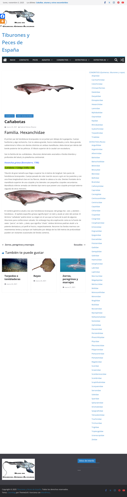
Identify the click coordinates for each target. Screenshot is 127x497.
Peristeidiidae (97, 333)
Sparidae (95, 398)
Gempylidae (97, 251)
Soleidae (95, 394)
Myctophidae (97, 313)
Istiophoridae (97, 264)
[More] (2, 21)
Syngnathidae (97, 411)
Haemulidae (97, 259)
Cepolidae (96, 206)
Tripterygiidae (97, 431)
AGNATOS (46, 60)
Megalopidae (97, 280)
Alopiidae (95, 76)
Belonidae (96, 165)
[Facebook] (2, 16)
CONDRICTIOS (62, 60)
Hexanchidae (97, 104)
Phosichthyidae (98, 337)
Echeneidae (96, 227)
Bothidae (95, 178)
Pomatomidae (97, 358)
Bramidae (96, 182)
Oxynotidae (96, 116)
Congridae (96, 219)
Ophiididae (96, 325)
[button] (51, 60)
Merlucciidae (97, 284)
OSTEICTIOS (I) (81, 60)
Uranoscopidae (98, 435)
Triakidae (95, 137)
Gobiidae (95, 255)
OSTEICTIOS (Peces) (97, 142)
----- (79, 470)
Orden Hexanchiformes (24, 116)
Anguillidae (96, 145)
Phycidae (95, 341)
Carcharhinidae (98, 80)
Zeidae (94, 439)
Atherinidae (96, 153)
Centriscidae (97, 202)
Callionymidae (97, 186)
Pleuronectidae (98, 345)
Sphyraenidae (97, 403)
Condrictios (9, 116)
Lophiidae (96, 272)
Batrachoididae (98, 161)
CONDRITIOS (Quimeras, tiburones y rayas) (107, 72)
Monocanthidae (98, 292)
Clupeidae (96, 215)
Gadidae (95, 247)
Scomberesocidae (99, 374)
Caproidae (96, 190)
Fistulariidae (97, 243)
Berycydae (96, 170)
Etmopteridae (97, 100)
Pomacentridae (98, 353)
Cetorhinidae (97, 84)
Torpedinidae (97, 133)
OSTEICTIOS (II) (100, 60)
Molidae (95, 288)
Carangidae (96, 194)
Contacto (24, 60)
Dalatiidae (96, 92)
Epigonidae (96, 235)
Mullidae (95, 304)
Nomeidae (96, 321)
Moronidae (96, 296)
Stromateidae (97, 407)
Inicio (12, 60)
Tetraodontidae (98, 415)
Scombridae (97, 378)
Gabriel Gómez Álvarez (28, 127)
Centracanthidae (99, 198)
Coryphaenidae (98, 223)
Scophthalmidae (98, 382)
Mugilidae (96, 300)
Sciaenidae (96, 370)
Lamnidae (96, 108)
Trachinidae (97, 419)
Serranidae (96, 390)
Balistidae (96, 157)
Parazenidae (97, 329)
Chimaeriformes (98, 88)
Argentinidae (97, 149)
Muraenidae (97, 309)
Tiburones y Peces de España (16, 42)
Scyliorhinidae (97, 129)
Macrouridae (97, 276)
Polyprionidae (97, 349)
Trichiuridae (97, 423)
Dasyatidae (96, 96)
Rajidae (95, 121)
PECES (35, 60)
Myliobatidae (97, 112)
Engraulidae (97, 231)
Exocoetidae (97, 239)
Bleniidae (95, 174)
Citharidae (96, 210)
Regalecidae (97, 362)
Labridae (95, 268)
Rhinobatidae (97, 125)
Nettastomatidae (99, 317)
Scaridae (95, 366)
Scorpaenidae (97, 386)
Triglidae (95, 427)
